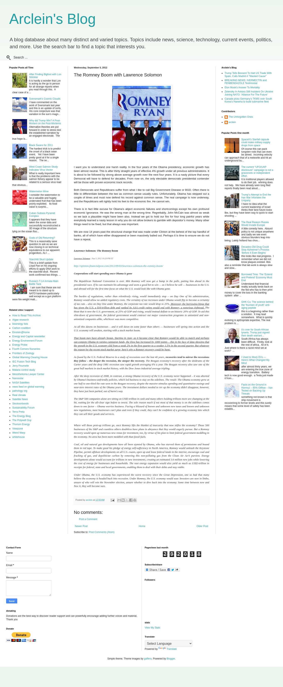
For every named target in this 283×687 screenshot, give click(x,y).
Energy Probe (19, 344)
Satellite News (20, 399)
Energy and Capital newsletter (28, 336)
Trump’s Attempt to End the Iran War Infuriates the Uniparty (256, 197)
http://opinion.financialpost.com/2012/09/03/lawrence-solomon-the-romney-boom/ (118, 265)
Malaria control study (23, 369)
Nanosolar (18, 378)
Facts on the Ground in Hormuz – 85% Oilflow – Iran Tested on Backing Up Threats (257, 389)
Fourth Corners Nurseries (26, 349)
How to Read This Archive (26, 315)
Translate (167, 649)
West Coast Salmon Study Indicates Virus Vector (43, 168)
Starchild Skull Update (41, 259)
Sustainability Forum (23, 407)
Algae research (20, 319)
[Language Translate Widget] (168, 643)
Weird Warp (18, 432)
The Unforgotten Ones (241, 116)
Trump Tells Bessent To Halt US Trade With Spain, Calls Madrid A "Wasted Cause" (248, 74)
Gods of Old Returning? (42, 237)
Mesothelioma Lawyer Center (28, 374)
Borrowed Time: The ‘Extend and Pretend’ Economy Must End (256, 277)
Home (142, 526)
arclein (232, 122)
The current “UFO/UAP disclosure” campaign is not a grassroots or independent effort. (257, 171)
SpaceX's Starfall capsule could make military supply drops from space (255, 142)
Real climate (19, 395)
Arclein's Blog (52, 19)
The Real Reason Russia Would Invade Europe (255, 224)
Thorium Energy (21, 424)
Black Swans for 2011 (41, 145)
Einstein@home (21, 332)
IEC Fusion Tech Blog (24, 361)
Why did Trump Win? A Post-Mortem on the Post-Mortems (45, 122)
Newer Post (81, 526)
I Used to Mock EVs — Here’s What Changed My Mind (255, 360)
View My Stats (152, 627)
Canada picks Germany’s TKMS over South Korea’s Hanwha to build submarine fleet (248, 100)
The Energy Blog (21, 416)
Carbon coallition (21, 328)
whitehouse (18, 437)
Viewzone (17, 428)
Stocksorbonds (20, 403)
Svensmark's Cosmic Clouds (44, 98)
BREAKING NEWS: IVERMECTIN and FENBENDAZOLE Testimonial (246, 82)
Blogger (171, 658)
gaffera (148, 658)
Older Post (202, 526)
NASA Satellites (21, 382)
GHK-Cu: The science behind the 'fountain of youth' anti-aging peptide (257, 304)
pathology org (19, 390)
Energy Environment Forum (27, 340)
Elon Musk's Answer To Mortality (242, 87)
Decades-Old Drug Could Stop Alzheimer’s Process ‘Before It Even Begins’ (255, 249)
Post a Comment (88, 519)
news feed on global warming (28, 386)
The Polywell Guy (21, 420)
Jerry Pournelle (20, 365)
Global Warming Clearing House (30, 357)
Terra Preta (18, 411)
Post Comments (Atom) (101, 532)
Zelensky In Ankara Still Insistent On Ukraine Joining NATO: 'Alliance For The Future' (249, 93)
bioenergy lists (20, 323)
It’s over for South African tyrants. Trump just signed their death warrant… (255, 332)
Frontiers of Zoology (23, 353)
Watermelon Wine (39, 191)
